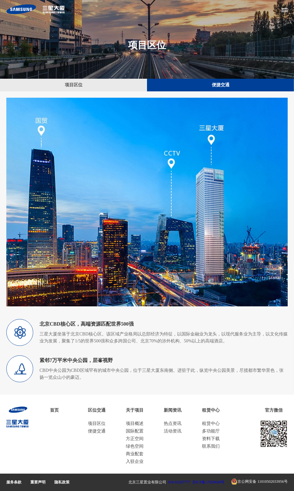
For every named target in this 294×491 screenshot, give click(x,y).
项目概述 (135, 423)
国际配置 (135, 431)
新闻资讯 (172, 410)
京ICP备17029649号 (208, 482)
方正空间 (135, 438)
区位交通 (97, 410)
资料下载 (211, 438)
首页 (54, 410)
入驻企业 (135, 461)
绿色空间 (135, 446)
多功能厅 (211, 431)
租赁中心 (211, 410)
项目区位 (74, 85)
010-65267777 (179, 482)
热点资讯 (172, 423)
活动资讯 (172, 431)
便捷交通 (221, 85)
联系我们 (211, 446)
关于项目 (135, 410)
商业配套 (135, 453)
